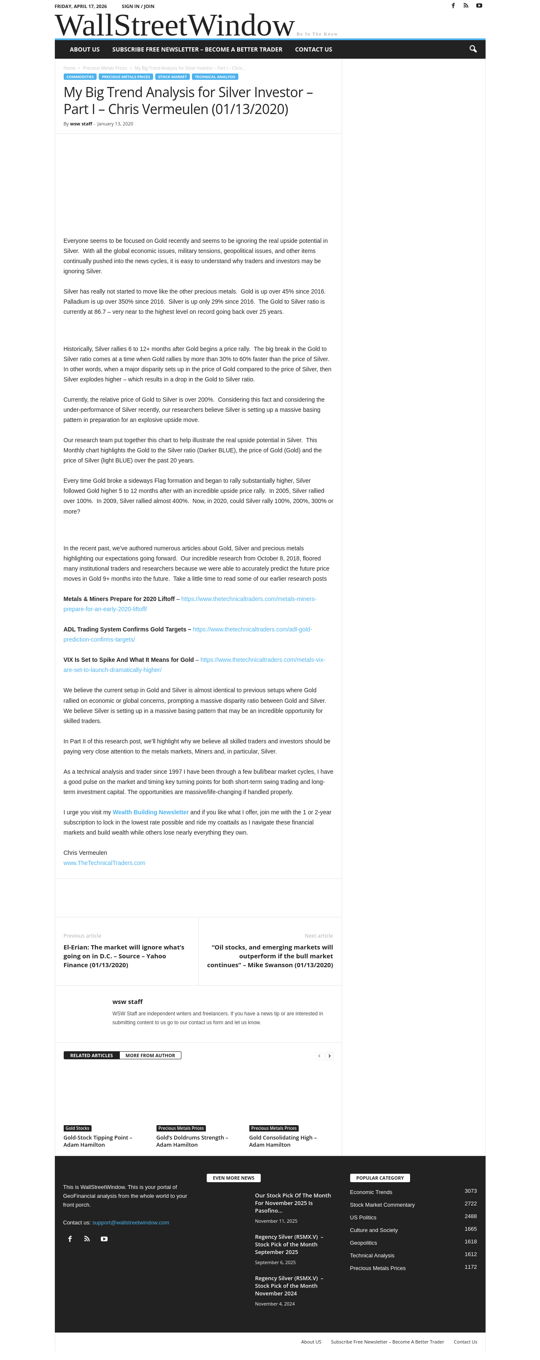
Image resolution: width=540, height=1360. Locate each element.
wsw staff (81, 123)
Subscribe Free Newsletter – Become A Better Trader (197, 49)
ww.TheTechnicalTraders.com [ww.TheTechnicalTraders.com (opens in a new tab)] (107, 863)
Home (70, 68)
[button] (473, 49)
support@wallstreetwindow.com (130, 1222)
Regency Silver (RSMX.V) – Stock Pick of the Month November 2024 (289, 1285)
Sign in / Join (138, 6)
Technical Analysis (215, 76)
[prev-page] (319, 1055)
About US (85, 49)
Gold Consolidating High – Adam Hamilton (283, 1141)
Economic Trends (371, 1192)
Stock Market (172, 76)
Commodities (80, 76)
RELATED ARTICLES (91, 1055)
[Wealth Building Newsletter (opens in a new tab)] (151, 812)
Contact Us (313, 49)
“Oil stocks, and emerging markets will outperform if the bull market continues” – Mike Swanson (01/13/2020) (270, 956)
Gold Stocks (77, 1128)
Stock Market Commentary (382, 1205)
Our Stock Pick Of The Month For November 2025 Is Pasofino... (293, 1202)
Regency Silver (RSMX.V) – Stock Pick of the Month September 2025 (289, 1244)
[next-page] (329, 1055)
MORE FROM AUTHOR (150, 1055)
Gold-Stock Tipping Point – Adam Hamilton (98, 1141)
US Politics (363, 1217)
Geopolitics (363, 1243)
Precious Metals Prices (105, 68)
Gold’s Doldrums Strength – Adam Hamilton (193, 1141)
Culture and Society (374, 1230)
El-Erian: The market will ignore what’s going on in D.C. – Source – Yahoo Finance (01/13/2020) (124, 956)
